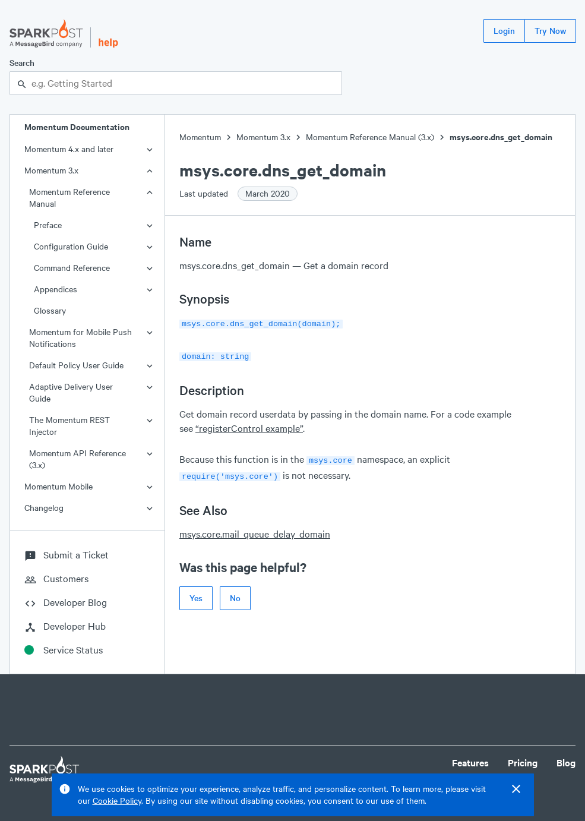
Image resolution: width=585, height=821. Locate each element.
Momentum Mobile (58, 486)
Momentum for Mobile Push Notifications (80, 337)
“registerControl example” (249, 425)
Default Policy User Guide (76, 365)
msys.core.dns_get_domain (501, 137)
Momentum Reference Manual (69, 197)
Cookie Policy (117, 800)
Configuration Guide (71, 246)
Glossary (50, 310)
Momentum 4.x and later (68, 148)
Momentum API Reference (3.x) (77, 459)
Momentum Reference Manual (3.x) (370, 137)
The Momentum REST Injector (69, 425)
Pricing (522, 762)
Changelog (44, 507)
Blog (565, 762)
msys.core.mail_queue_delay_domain (254, 529)
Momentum (200, 137)
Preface (48, 224)
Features (470, 762)
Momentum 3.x (51, 170)
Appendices (55, 289)
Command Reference (72, 267)
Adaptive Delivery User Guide (71, 392)
